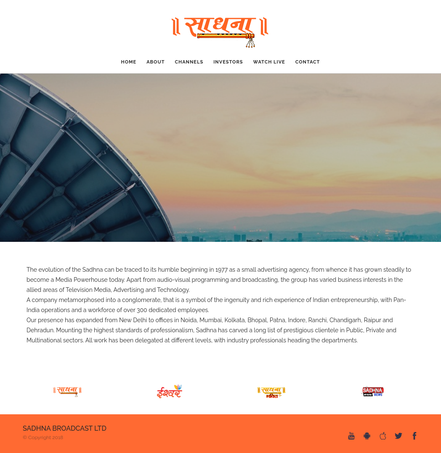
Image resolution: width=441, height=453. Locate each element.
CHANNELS (189, 62)
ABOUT (155, 62)
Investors (228, 62)
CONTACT (307, 62)
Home (129, 62)
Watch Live (269, 62)
